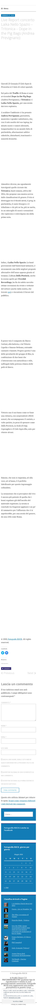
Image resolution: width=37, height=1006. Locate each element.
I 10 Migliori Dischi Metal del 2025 (22, 904)
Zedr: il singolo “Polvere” (21, 948)
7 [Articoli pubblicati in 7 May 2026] (17, 867)
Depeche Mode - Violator (20, 920)
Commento (6, 702)
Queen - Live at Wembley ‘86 (22, 909)
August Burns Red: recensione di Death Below (21, 954)
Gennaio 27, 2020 (8, 15)
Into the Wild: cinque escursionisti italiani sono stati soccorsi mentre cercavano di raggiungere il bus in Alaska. (21, 930)
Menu (6, 8)
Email (3, 737)
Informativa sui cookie (15, 997)
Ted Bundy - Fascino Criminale (19, 960)
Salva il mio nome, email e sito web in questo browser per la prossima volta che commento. (17, 763)
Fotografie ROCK (15, 639)
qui (9, 292)
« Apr (6, 887)
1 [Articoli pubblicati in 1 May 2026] (21, 863)
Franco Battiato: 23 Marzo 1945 (21, 938)
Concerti (7, 668)
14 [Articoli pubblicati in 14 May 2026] (18, 872)
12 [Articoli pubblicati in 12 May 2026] (10, 872)
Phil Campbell (17, 942)
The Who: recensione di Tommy (20, 916)
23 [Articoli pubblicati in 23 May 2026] (26, 877)
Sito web (4, 748)
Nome (4, 726)
